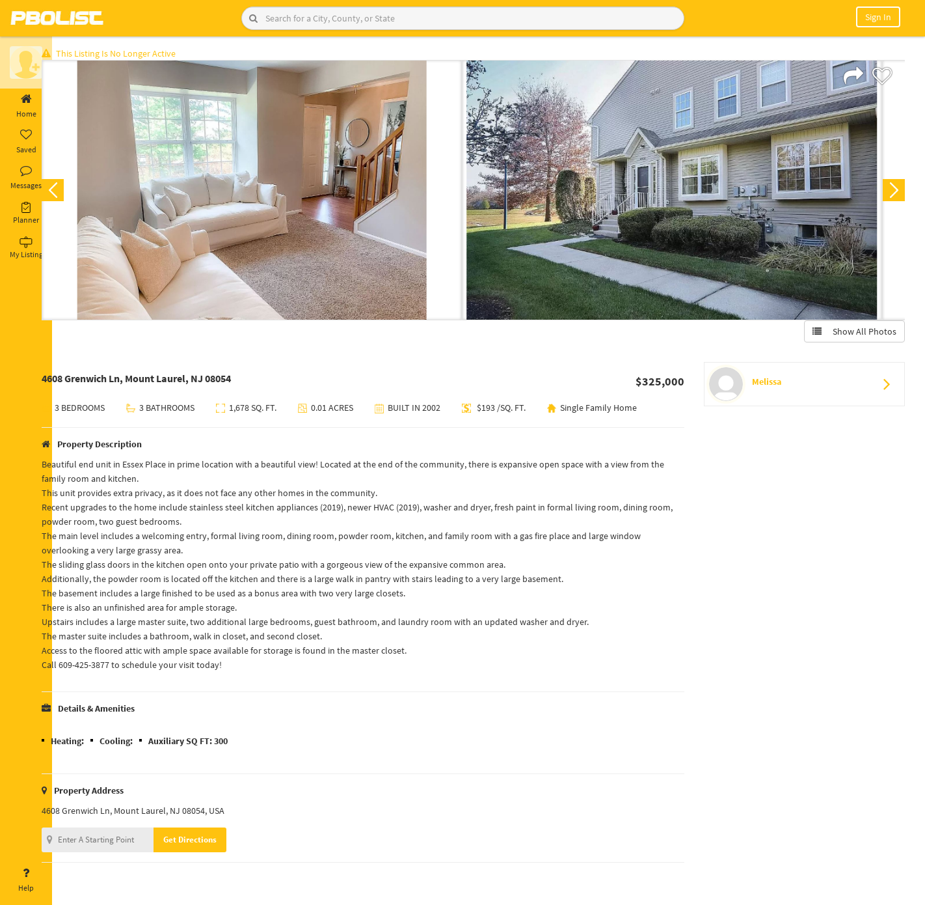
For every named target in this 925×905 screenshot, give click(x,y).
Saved (26, 142)
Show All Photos (852, 334)
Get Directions (210, 842)
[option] (272, 193)
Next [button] (891, 193)
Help (26, 880)
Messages (26, 177)
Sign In (878, 17)
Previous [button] (73, 193)
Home (26, 106)
